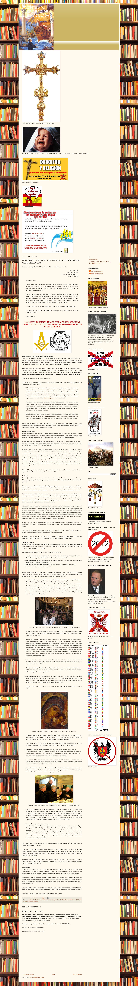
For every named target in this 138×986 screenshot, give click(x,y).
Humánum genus (48, 398)
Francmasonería (49, 899)
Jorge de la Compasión (97, 271)
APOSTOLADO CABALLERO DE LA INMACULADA (35, 11)
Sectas (73, 899)
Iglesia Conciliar (57, 899)
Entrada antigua (77, 974)
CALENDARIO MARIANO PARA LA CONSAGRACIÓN (99, 262)
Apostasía (30, 899)
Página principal (93, 259)
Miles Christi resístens (97, 273)
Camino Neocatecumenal (39, 899)
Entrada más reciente (28, 974)
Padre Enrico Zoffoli (67, 899)
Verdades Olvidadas (33, 901)
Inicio (53, 974)
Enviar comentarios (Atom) (37, 977)
